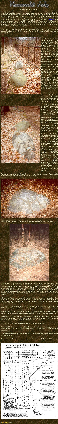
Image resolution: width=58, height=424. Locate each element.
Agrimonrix (5, 422)
